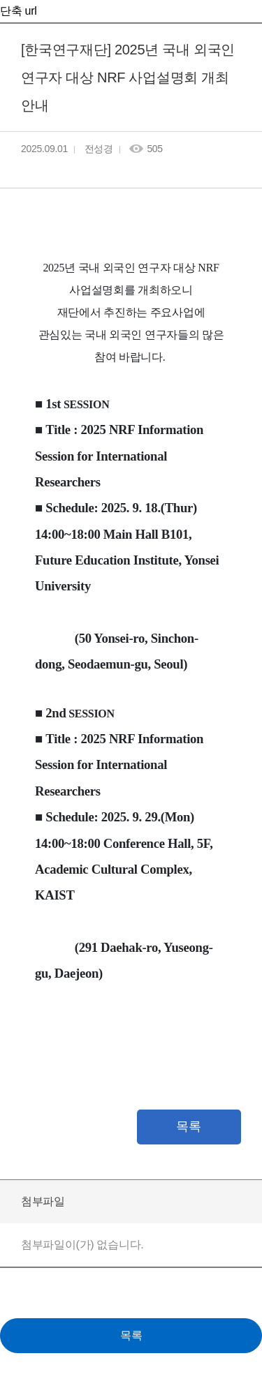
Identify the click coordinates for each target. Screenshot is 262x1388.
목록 (188, 1126)
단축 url (18, 11)
